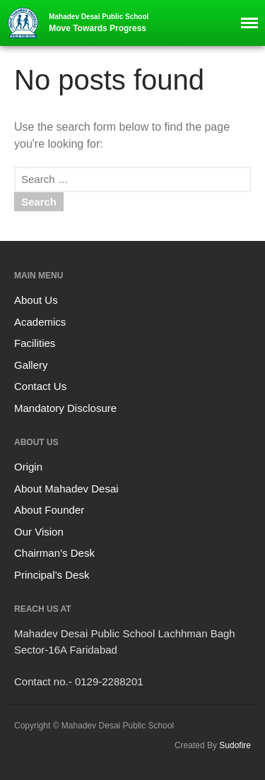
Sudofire (235, 745)
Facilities (34, 343)
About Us (36, 300)
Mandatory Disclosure (65, 408)
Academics (40, 322)
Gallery (31, 365)
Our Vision (39, 532)
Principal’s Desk (51, 575)
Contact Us (40, 386)
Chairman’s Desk (54, 553)
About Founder (49, 510)
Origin (28, 467)
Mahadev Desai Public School (98, 16)
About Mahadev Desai (66, 489)
